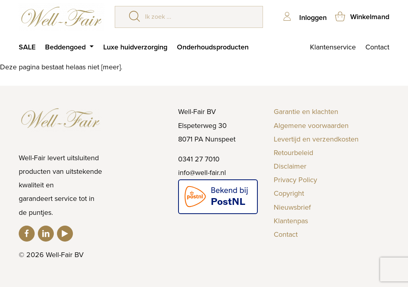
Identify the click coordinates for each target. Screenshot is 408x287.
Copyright (289, 193)
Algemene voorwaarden (311, 125)
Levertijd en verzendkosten (316, 139)
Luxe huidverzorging (135, 47)
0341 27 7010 (199, 159)
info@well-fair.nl (202, 172)
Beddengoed (66, 47)
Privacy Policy (295, 179)
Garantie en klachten (306, 111)
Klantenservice (333, 47)
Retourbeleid (293, 152)
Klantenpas (291, 220)
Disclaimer (290, 166)
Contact (377, 47)
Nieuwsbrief (292, 207)
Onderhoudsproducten (213, 47)
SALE (27, 47)
